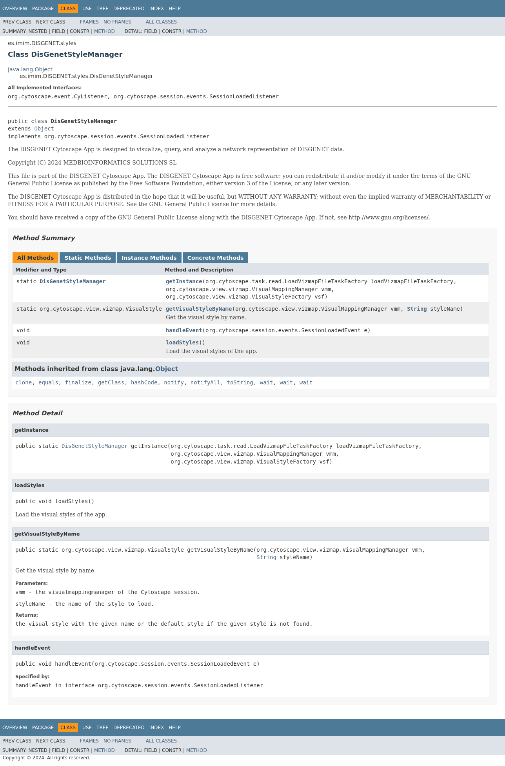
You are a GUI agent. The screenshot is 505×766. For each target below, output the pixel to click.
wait (266, 382)
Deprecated (129, 8)
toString (240, 382)
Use (87, 8)
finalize (78, 382)
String (417, 309)
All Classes (161, 22)
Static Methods (87, 258)
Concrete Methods (215, 258)
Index (156, 8)
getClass (111, 382)
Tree (102, 8)
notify (174, 382)
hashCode (144, 382)
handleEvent (184, 330)
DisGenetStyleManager (73, 281)
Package (43, 8)
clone (23, 382)
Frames (89, 22)
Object (44, 128)
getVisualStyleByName (199, 309)
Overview (14, 8)
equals (48, 382)
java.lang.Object (30, 69)
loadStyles (182, 342)
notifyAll (205, 382)
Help (175, 8)
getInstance (184, 281)
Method (104, 31)
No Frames (117, 22)
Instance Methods (149, 258)
